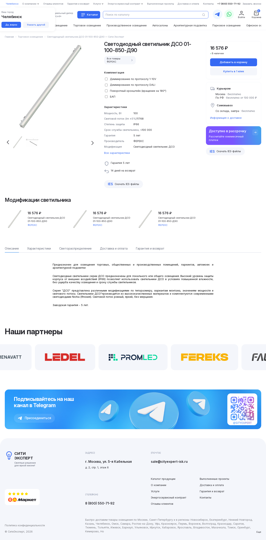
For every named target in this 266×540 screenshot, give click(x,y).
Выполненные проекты (214, 478)
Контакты (205, 497)
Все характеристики (117, 152)
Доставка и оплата (212, 485)
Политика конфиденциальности (25, 525)
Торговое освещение (87, 25)
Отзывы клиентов (162, 503)
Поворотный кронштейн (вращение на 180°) (138, 90)
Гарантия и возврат (212, 491)
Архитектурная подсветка (190, 25)
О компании (158, 485)
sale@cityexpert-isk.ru (169, 462)
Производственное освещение (127, 25)
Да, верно (11, 24)
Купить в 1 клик (233, 71)
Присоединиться (34, 418)
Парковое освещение (226, 25)
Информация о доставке (226, 117)
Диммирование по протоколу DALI (132, 84)
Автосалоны (160, 25)
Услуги (155, 491)
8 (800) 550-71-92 (100, 503)
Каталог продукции (163, 478)
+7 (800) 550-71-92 (228, 3)
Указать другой (36, 24)
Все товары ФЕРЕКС (120, 60)
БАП (112, 96)
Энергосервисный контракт (168, 497)
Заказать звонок (252, 3)
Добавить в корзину (233, 62)
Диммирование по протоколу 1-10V (133, 79)
